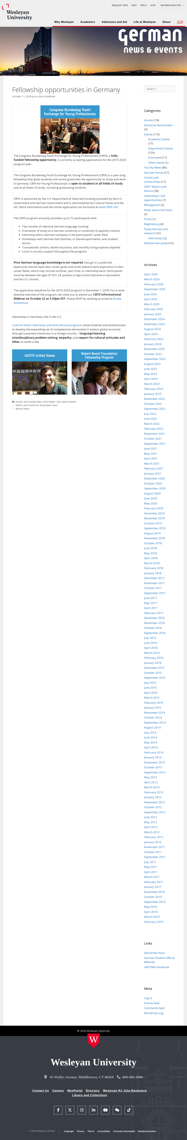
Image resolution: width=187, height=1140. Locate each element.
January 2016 (152, 663)
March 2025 (152, 304)
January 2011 (152, 887)
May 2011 (150, 867)
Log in (148, 998)
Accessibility (103, 1131)
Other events (156, 162)
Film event (154, 157)
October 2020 (153, 483)
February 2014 (153, 752)
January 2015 (152, 707)
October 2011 (153, 852)
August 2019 (152, 533)
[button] (180, 22)
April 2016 (151, 648)
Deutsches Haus (154, 953)
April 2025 (151, 299)
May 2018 (150, 553)
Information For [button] (172, 5)
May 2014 (150, 742)
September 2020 (155, 488)
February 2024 (153, 339)
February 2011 (153, 882)
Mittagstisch (152, 205)
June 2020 (150, 498)
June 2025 (150, 294)
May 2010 (150, 907)
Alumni (149, 120)
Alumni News (22, 408)
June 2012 (150, 817)
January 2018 (152, 573)
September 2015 (155, 677)
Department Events (160, 148)
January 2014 (152, 757)
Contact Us (40, 1090)
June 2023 (150, 369)
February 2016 (153, 658)
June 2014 (150, 737)
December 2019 (154, 513)
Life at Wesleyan (145, 22)
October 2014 (153, 717)
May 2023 (150, 374)
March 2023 (152, 384)
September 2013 (155, 772)
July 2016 (150, 638)
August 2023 (152, 364)
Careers (58, 1090)
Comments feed (154, 1008)
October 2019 (153, 523)
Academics (87, 22)
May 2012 (150, 822)
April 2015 (151, 693)
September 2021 (155, 443)
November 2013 (154, 762)
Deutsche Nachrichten (158, 125)
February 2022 (153, 428)
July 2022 (150, 414)
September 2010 (155, 902)
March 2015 (152, 697)
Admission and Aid (114, 22)
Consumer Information (124, 1131)
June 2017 (150, 598)
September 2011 (155, 857)
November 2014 (154, 712)
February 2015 (153, 702)
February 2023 (153, 389)
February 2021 (153, 468)
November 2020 (154, 478)
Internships (155, 238)
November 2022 (154, 399)
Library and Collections (89, 1095)
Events (148, 134)
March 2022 (152, 424)
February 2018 (153, 568)
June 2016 (150, 643)
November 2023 (154, 349)
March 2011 (152, 877)
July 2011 (150, 862)
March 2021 (152, 463)
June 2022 (150, 418)
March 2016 (152, 653)
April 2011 (151, 872)
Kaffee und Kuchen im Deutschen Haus (37, 405)
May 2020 (150, 503)
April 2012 (151, 827)
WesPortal (74, 1090)
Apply (143, 5)
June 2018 (150, 548)
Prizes (148, 219)
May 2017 (150, 603)
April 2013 (151, 782)
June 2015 (150, 687)
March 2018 (152, 563)
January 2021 (152, 473)
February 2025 (153, 309)
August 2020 (152, 493)
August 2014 (152, 727)
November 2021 (154, 434)
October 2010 (153, 897)
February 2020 (153, 508)
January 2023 (152, 394)
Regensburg (152, 224)
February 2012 (153, 837)
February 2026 (153, 284)
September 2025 (155, 289)
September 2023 (155, 359)
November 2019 (154, 518)
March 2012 (152, 832)
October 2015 (153, 673)
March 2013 (152, 787)
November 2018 (154, 538)
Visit (134, 5)
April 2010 (151, 912)
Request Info (120, 5)
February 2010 (153, 922)
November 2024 (154, 324)
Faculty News (152, 167)
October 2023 (153, 354)
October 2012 (153, 807)
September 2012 (155, 812)
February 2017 (153, 613)
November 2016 (154, 623)
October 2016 (153, 628)
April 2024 (151, 334)
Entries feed (151, 1003)
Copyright (69, 1131)
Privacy (80, 1131)
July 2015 (150, 683)
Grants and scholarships (29, 401)
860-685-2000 (132, 1077)
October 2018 (153, 543)
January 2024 (152, 344)
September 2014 (155, 722)
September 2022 (155, 409)
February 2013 (153, 792)
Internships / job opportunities (59, 401)
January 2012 (152, 842)
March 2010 (152, 917)
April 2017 (151, 608)
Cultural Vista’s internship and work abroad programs (47, 325)
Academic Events (159, 139)
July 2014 (150, 732)
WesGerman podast (157, 243)
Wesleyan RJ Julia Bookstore (125, 1090)
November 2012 (154, 802)
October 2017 (153, 588)
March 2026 (152, 279)
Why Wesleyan (64, 22)
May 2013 (150, 777)
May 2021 (150, 453)
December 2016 (154, 618)
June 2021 (150, 448)
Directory (93, 1090)
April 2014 (151, 747)
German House (154, 172)
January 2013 (152, 797)
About (166, 22)
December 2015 (154, 668)
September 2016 (155, 633)
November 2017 (154, 583)
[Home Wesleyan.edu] (93, 1041)
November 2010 (154, 892)
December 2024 (154, 319)
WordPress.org (153, 1013)
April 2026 (151, 274)
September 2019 (155, 528)
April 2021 (151, 458)
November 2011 (154, 847)
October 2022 (153, 404)
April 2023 (151, 379)
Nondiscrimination (147, 1131)
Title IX (90, 1131)
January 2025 (152, 314)
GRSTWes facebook (156, 967)
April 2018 (151, 558)
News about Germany (158, 210)
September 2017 (155, 593)
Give (153, 5)
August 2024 (152, 329)
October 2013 (153, 767)
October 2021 (153, 438)
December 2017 (154, 578)
